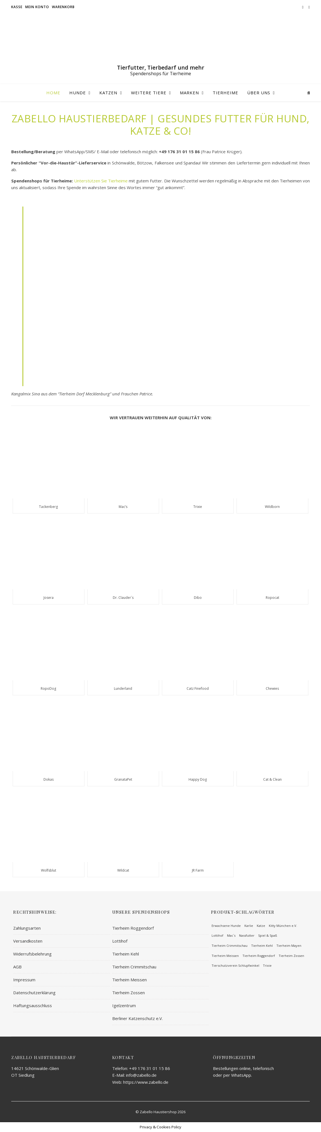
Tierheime (225, 92)
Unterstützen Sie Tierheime (101, 181)
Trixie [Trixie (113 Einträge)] (267, 965)
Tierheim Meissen (129, 979)
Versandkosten (27, 941)
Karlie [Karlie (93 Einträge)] (248, 926)
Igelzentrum (124, 1005)
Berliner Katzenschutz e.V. (137, 1018)
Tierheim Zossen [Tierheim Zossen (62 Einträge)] (291, 956)
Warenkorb (63, 6)
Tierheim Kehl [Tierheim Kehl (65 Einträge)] (262, 945)
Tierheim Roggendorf (133, 928)
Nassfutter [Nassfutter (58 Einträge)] (246, 935)
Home (53, 92)
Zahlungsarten (27, 928)
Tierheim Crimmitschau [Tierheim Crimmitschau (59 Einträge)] (229, 945)
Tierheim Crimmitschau (134, 967)
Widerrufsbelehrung (32, 954)
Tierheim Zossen (128, 992)
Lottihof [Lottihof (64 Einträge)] (217, 935)
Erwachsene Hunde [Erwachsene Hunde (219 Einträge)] (226, 926)
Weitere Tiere (148, 92)
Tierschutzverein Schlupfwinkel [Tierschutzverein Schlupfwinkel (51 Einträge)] (235, 965)
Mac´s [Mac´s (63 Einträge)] (231, 935)
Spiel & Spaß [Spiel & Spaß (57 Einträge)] (267, 935)
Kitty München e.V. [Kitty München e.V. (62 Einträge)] (283, 926)
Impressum (24, 979)
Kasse (16, 6)
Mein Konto (37, 6)
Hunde (77, 92)
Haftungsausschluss (32, 1005)
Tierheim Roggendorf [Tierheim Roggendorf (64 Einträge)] (258, 956)
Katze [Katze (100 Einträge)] (261, 926)
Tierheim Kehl (125, 954)
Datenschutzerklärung (34, 992)
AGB (17, 967)
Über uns (258, 92)
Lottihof (119, 941)
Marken (189, 92)
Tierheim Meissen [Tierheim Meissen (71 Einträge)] (225, 956)
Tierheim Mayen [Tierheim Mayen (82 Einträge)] (288, 945)
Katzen (108, 92)
